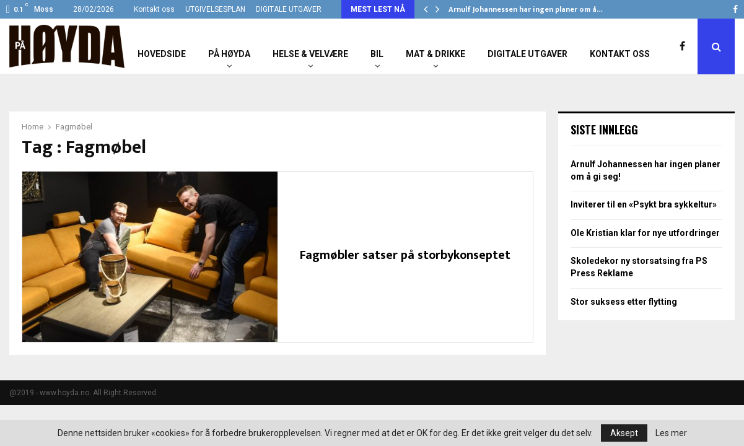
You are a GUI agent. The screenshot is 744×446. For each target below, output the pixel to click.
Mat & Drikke (435, 54)
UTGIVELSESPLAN (215, 9)
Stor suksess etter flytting (624, 302)
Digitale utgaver (527, 54)
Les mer (671, 433)
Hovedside (162, 54)
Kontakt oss (154, 9)
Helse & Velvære (310, 54)
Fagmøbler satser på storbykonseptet (405, 255)
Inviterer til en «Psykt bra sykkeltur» (644, 204)
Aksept (624, 433)
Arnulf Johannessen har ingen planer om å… (526, 9)
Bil (376, 54)
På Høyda (229, 54)
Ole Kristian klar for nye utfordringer (645, 233)
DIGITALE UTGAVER (289, 9)
